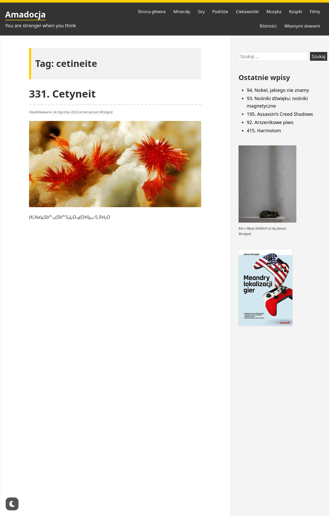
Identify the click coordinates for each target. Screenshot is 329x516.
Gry (201, 11)
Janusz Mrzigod (101, 112)
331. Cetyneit (62, 93)
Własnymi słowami (302, 26)
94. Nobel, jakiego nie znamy (278, 90)
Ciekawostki (247, 11)
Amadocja (25, 14)
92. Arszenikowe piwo (270, 122)
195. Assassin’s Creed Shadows (280, 114)
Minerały (181, 11)
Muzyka (274, 11)
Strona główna (152, 11)
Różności (268, 26)
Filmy (315, 11)
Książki (295, 11)
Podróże (220, 11)
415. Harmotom (264, 130)
